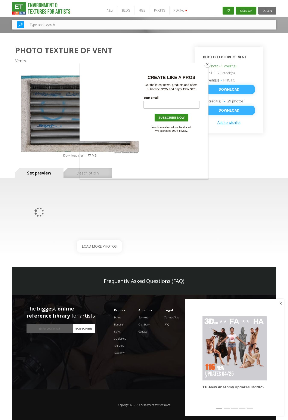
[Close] (207, 64)
